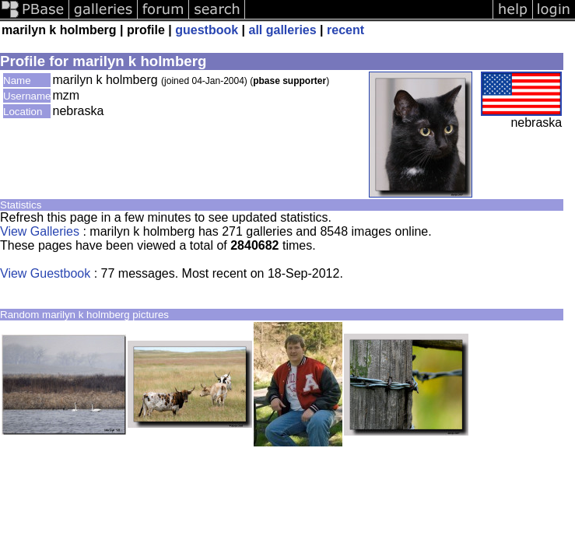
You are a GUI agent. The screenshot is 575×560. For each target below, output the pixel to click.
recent (345, 30)
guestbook (206, 30)
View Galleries (39, 231)
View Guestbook (45, 273)
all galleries (282, 30)
